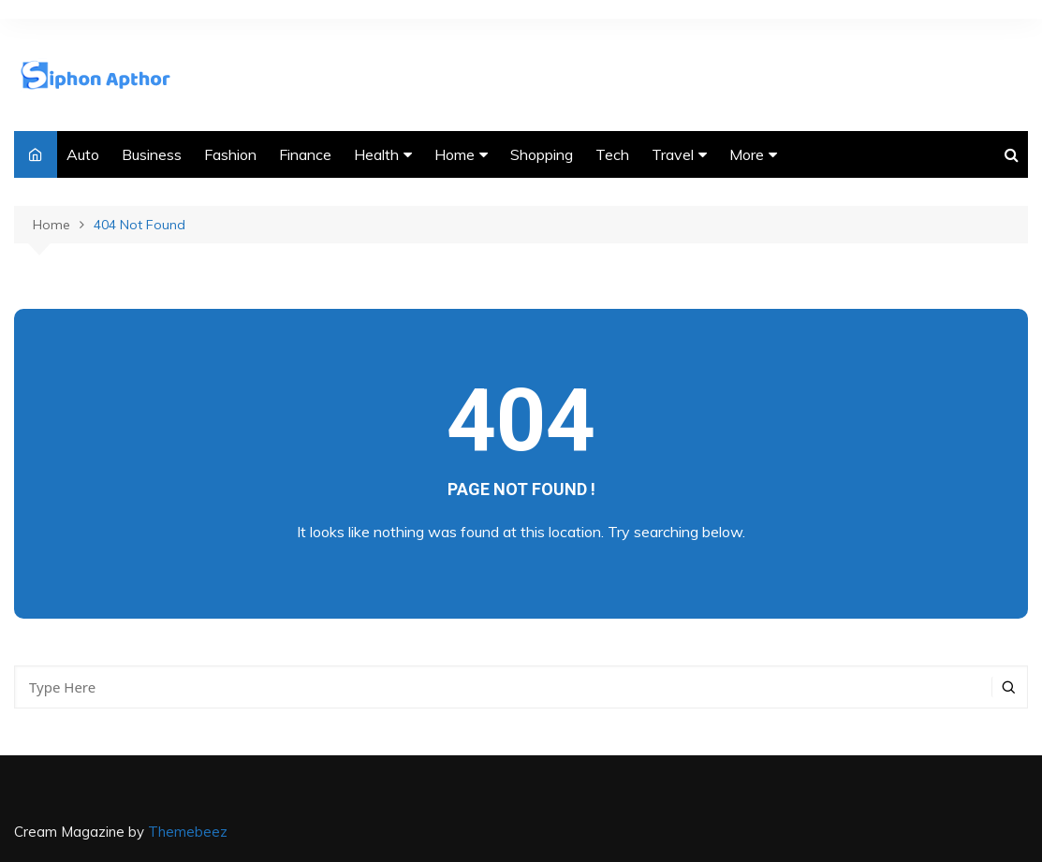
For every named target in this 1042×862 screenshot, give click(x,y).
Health (376, 154)
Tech (612, 154)
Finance (305, 154)
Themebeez (187, 831)
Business (152, 154)
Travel (673, 154)
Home (454, 154)
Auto (82, 154)
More (746, 154)
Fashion (230, 154)
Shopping (541, 154)
